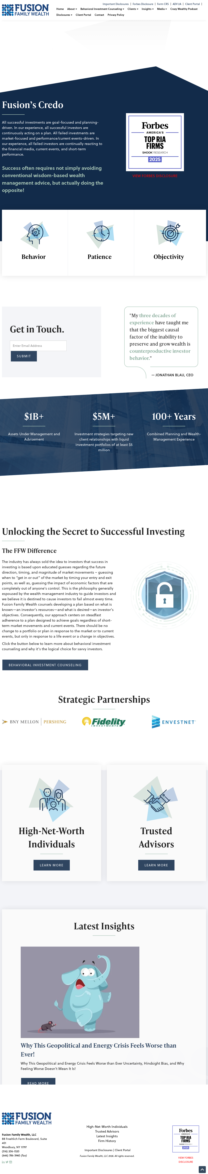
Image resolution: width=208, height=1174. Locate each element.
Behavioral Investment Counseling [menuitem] (101, 9)
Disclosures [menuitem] (63, 15)
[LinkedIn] (4, 1162)
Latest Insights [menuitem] (107, 1136)
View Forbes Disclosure (154, 175)
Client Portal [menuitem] (192, 4)
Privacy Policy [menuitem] (116, 15)
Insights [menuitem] (146, 9)
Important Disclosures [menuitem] (116, 4)
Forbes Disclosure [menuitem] (143, 4)
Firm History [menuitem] (107, 1141)
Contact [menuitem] (99, 15)
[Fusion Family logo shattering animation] (104, 34)
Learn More (51, 948)
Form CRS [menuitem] (163, 4)
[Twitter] (7, 1162)
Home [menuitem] (60, 9)
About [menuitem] (71, 9)
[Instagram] (10, 1162)
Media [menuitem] (161, 9)
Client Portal (123, 1150)
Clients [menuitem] (132, 9)
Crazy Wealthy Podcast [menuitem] (184, 9)
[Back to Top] (202, 1169)
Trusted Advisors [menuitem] (107, 1131)
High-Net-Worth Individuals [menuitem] (107, 1126)
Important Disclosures (98, 1150)
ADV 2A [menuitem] (177, 4)
